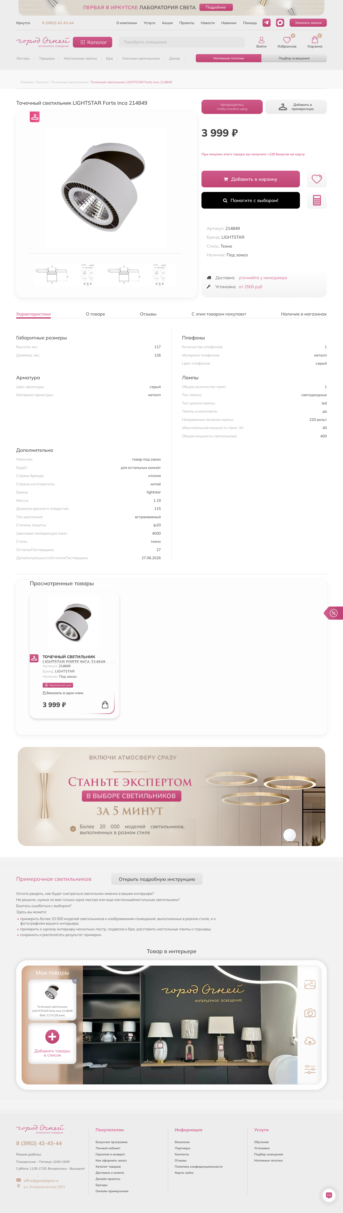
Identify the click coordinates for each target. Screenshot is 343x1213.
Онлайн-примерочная (112, 1191)
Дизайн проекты (108, 1179)
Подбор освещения (294, 58)
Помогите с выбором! (250, 200)
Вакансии (182, 1142)
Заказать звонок (308, 23)
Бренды (102, 1185)
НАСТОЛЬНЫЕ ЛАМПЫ (80, 58)
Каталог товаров (108, 1167)
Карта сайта (184, 1173)
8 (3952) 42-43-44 (58, 23)
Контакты (182, 1154)
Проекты (186, 23)
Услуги (149, 23)
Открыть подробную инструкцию (157, 879)
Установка (262, 1148)
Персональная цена (58, 685)
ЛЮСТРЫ (23, 58)
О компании (126, 23)
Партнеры (182, 1148)
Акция (167, 23)
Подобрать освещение (145, 41)
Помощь (250, 23)
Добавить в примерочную (296, 107)
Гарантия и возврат (110, 1154)
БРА (109, 58)
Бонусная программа (112, 1142)
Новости (208, 23)
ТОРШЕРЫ (47, 58)
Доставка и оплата (110, 1173)
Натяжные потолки (228, 58)
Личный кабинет (108, 1148)
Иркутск (23, 23)
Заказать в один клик (63, 693)
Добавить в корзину (250, 179)
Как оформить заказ (111, 1160)
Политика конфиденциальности (198, 1167)
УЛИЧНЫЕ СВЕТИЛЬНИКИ (141, 58)
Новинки (228, 23)
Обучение (261, 1142)
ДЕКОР (174, 58)
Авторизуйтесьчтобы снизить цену (232, 107)
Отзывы (181, 1160)
